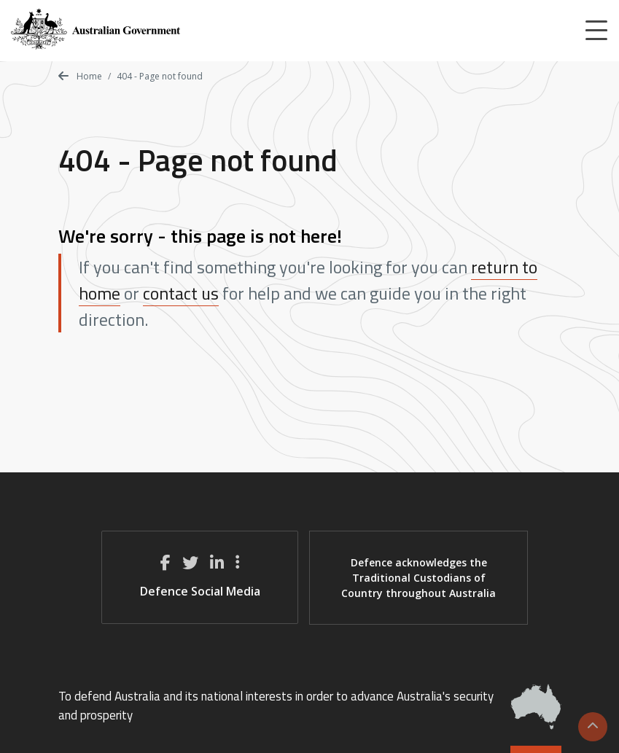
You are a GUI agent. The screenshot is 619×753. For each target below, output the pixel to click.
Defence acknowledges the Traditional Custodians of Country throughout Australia (418, 577)
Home (80, 76)
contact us (181, 293)
